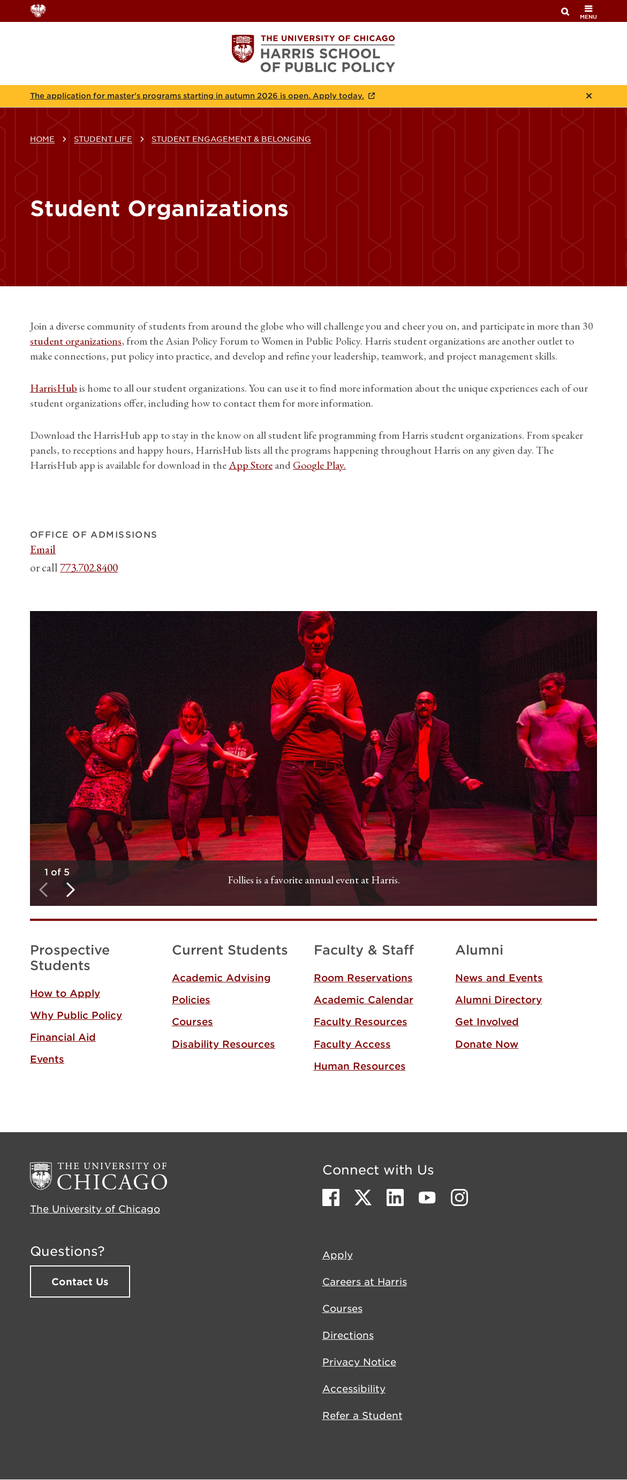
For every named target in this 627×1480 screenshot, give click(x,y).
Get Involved (487, 1021)
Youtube (427, 1197)
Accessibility (354, 1388)
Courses (192, 1021)
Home (42, 138)
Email (43, 549)
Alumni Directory (498, 999)
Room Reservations (363, 977)
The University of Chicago (95, 1209)
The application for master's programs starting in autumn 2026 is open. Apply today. (197, 95)
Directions (348, 1335)
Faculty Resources (360, 1021)
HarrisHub (53, 388)
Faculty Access (352, 1044)
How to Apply (65, 993)
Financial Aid (63, 1037)
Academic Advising (221, 977)
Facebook (330, 1197)
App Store (251, 465)
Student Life (103, 138)
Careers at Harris (364, 1281)
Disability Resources (223, 1044)
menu (588, 12)
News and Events (499, 977)
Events (47, 1059)
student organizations (76, 341)
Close (589, 95)
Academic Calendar (363, 999)
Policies (191, 999)
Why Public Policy (76, 1015)
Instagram (459, 1197)
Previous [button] (43, 889)
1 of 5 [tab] (57, 871)
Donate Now (486, 1044)
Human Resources (360, 1066)
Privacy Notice (359, 1362)
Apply (337, 1255)
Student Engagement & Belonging (231, 138)
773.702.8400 (89, 567)
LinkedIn (395, 1197)
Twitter (363, 1197)
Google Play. (319, 465)
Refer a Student (362, 1415)
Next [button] (70, 889)
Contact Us (80, 1281)
